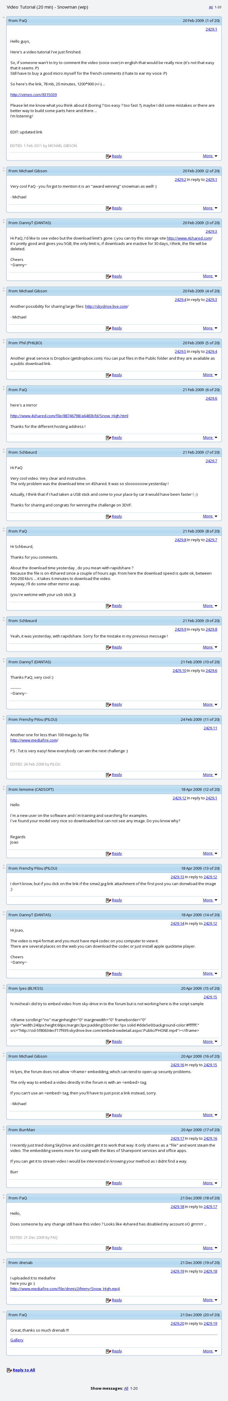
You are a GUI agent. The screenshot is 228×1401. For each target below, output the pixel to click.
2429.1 (211, 29)
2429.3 (211, 231)
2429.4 (180, 299)
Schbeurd (28, 452)
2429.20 (177, 1323)
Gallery (16, 1340)
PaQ (23, 20)
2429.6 (211, 398)
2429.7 (211, 460)
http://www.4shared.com (189, 238)
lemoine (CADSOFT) (36, 789)
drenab (26, 1262)
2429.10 (179, 670)
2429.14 (177, 923)
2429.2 (180, 179)
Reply (117, 156)
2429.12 (179, 798)
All (211, 7)
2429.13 (177, 876)
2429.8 (180, 539)
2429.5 (180, 351)
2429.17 (177, 1138)
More (210, 155)
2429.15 (210, 997)
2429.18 (177, 1206)
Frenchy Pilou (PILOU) (38, 719)
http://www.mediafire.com (33, 740)
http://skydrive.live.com (106, 306)
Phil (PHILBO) (30, 342)
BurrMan (27, 1129)
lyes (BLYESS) (31, 988)
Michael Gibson (33, 170)
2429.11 (210, 728)
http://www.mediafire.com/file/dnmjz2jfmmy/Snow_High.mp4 (65, 1288)
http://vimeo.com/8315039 (33, 94)
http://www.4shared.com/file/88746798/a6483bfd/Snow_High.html (69, 415)
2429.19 (177, 1271)
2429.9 (180, 629)
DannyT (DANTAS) (35, 222)
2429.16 (177, 1064)
